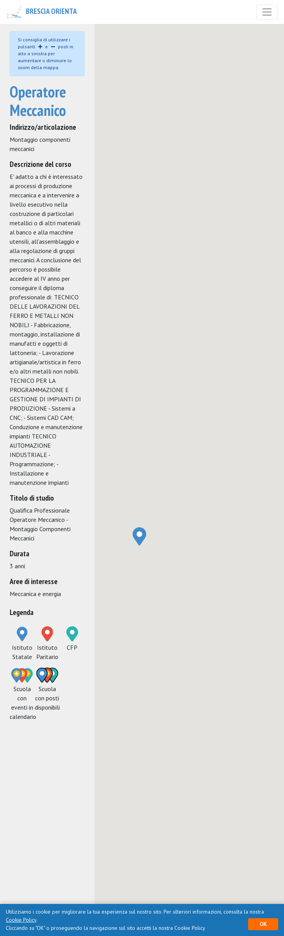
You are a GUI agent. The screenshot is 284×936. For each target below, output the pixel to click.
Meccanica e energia (35, 594)
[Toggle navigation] (267, 12)
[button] (139, 536)
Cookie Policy (21, 919)
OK (263, 924)
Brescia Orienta (41, 12)
